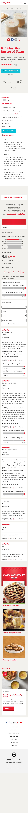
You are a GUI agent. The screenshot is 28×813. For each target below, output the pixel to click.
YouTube (21, 722)
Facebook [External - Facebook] (12, 39)
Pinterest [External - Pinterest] (8, 39)
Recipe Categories (14, 733)
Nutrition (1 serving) (14, 197)
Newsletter (14, 736)
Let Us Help (14, 730)
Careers (14, 745)
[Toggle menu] (25, 3)
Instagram (10, 722)
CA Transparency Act (14, 769)
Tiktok (14, 722)
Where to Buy (14, 727)
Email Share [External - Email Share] (15, 39)
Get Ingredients (10, 70)
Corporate (14, 739)
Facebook (6, 722)
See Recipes (8, 708)
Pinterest (17, 722)
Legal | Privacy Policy (10, 762)
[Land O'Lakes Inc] (14, 759)
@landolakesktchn (15, 214)
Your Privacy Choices (14, 766)
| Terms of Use (19, 762)
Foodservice (14, 742)
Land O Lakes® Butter (12, 114)
